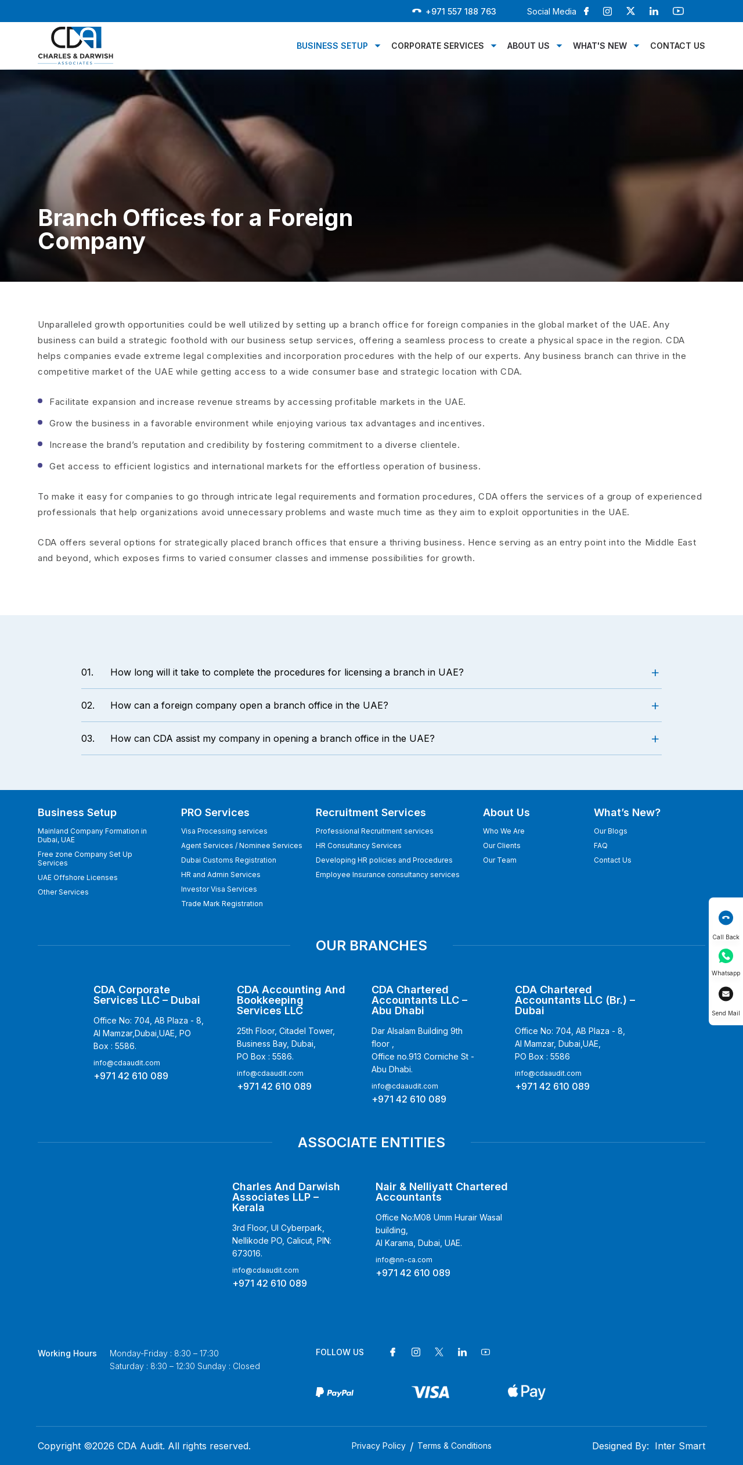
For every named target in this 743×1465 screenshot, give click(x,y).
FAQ (601, 845)
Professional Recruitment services (375, 831)
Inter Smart (680, 1446)
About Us (528, 46)
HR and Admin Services (221, 874)
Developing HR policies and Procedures (384, 860)
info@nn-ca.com (404, 1259)
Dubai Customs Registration (228, 860)
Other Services (63, 892)
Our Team (500, 860)
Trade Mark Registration (222, 903)
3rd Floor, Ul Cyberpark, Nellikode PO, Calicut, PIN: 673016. (281, 1240)
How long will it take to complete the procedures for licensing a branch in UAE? (272, 672)
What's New (600, 46)
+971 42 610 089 (130, 1076)
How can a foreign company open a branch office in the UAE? (234, 705)
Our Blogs (610, 831)
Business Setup (332, 46)
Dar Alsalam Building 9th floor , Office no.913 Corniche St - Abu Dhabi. (423, 1050)
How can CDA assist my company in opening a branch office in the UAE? (258, 738)
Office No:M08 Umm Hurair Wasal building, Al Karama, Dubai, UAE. (439, 1230)
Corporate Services (437, 46)
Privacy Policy (379, 1445)
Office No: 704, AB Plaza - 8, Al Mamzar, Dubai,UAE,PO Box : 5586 (570, 1043)
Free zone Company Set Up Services (85, 858)
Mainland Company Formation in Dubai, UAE (92, 835)
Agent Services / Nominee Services (241, 845)
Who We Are (504, 831)
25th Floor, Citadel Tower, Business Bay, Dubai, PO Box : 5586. (286, 1043)
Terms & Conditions (454, 1445)
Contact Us (677, 46)
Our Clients (502, 845)
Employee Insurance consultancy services (388, 874)
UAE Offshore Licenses (78, 877)
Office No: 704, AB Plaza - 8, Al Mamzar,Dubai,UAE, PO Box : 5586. (148, 1033)
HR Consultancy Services (359, 845)
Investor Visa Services (219, 889)
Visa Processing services (224, 831)
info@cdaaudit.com (126, 1062)
